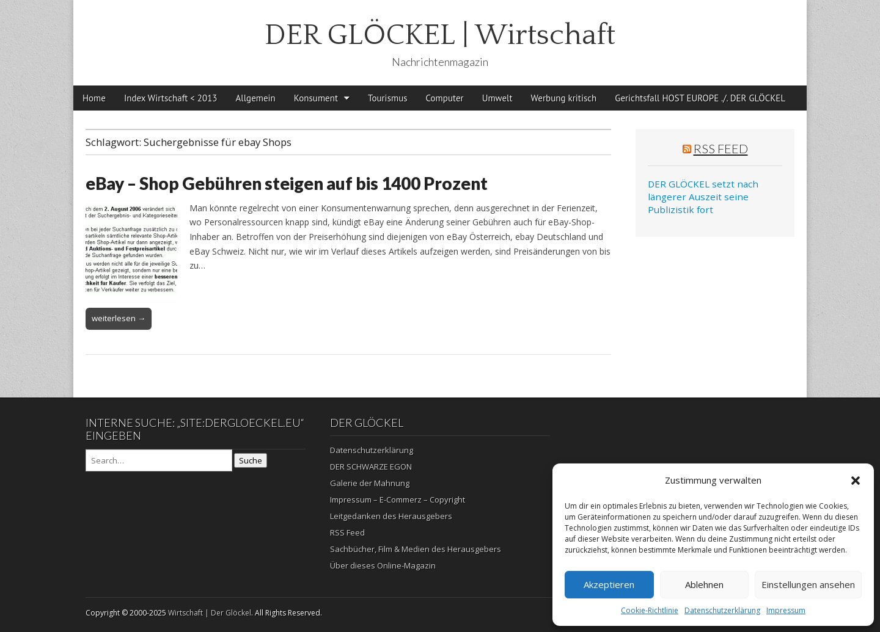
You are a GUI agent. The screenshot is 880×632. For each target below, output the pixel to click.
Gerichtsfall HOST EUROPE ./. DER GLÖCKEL (700, 98)
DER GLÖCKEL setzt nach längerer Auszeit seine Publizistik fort (703, 197)
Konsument (316, 98)
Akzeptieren (609, 584)
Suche (250, 460)
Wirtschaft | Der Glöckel (209, 613)
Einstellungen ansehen (808, 584)
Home (94, 98)
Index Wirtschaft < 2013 (171, 98)
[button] (855, 480)
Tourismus (388, 98)
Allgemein (256, 98)
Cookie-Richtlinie (649, 610)
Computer (445, 98)
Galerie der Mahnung (369, 483)
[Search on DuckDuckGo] (159, 460)
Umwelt (497, 98)
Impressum (785, 610)
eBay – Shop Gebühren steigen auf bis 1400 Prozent (287, 183)
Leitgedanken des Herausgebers (391, 515)
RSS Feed (721, 148)
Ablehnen (704, 584)
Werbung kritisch (564, 98)
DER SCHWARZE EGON (371, 466)
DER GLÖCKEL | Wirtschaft (440, 35)
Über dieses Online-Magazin (383, 565)
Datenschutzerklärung (722, 610)
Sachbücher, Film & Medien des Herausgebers (415, 548)
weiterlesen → (118, 318)
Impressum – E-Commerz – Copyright (397, 499)
